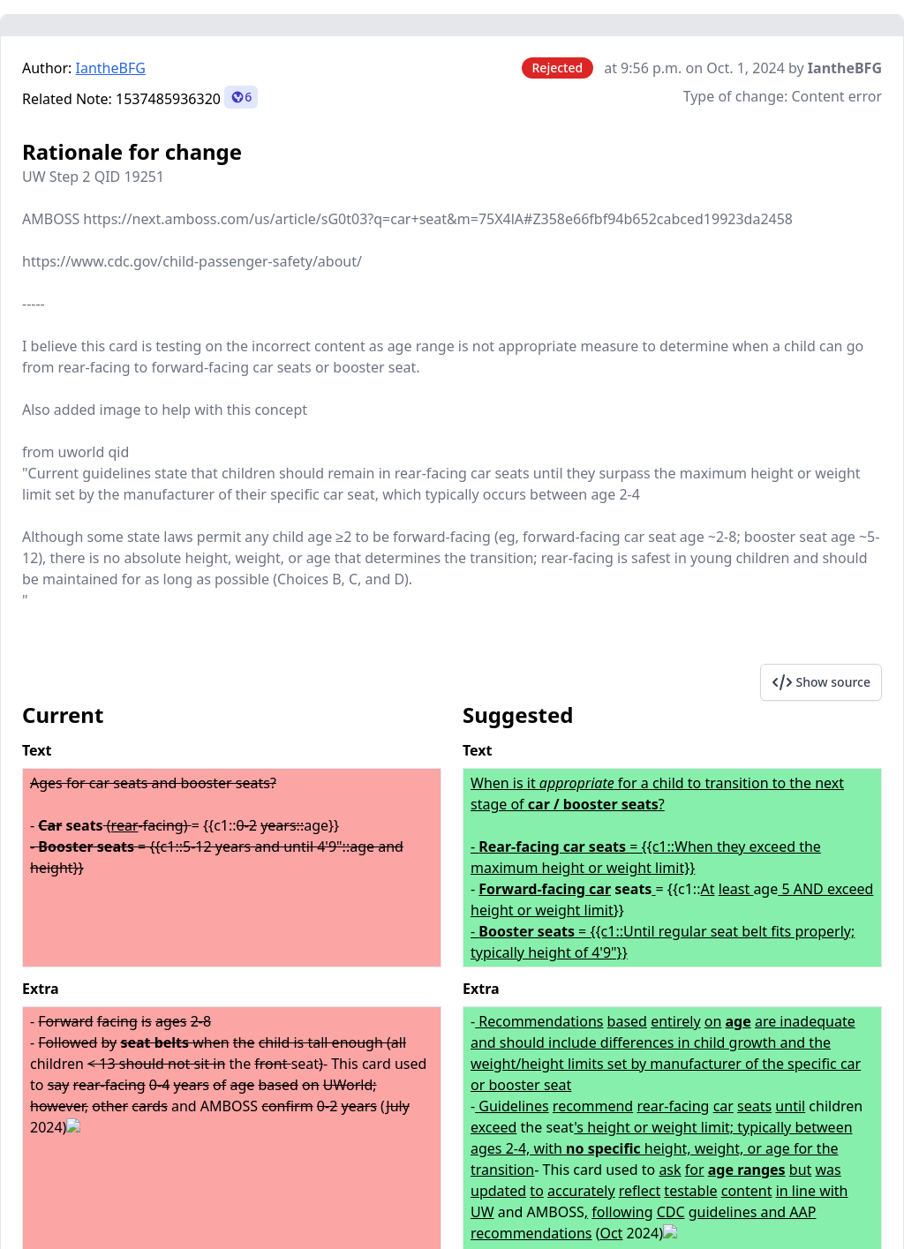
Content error (836, 96)
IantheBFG (111, 68)
